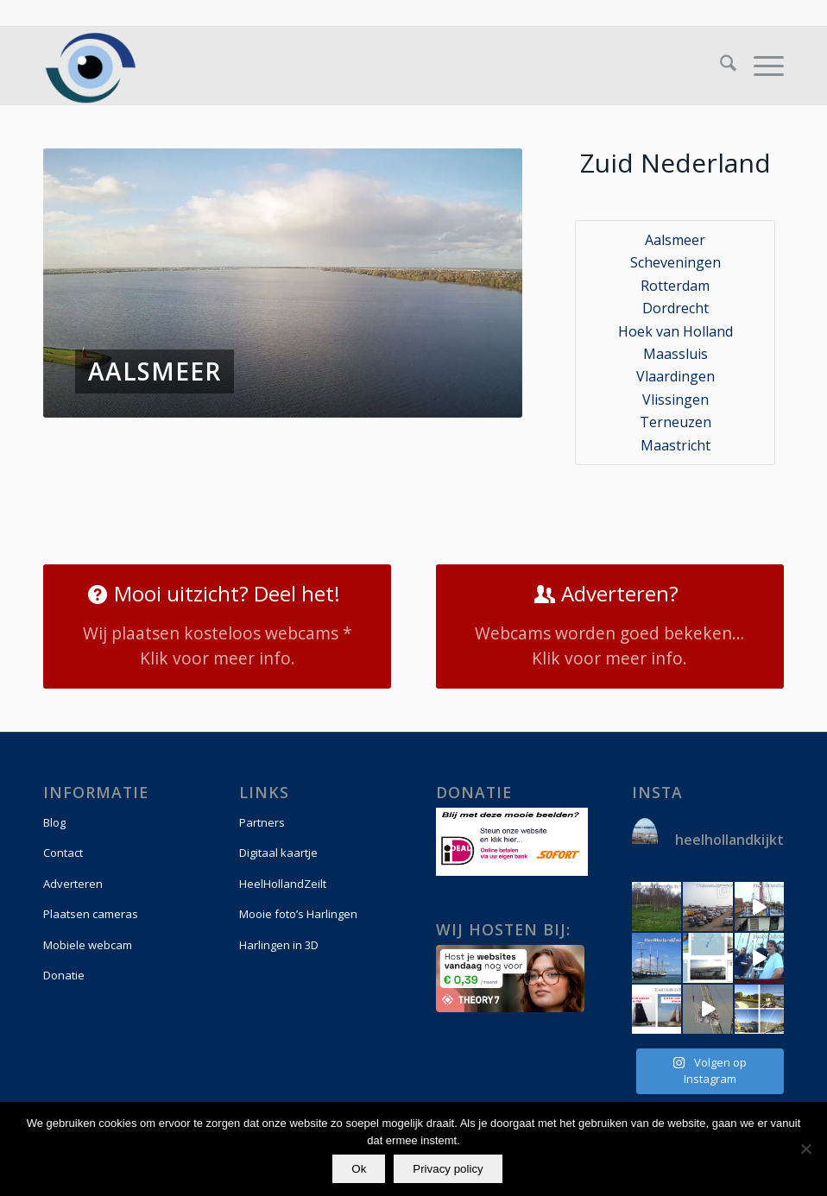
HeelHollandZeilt (282, 883)
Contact (63, 852)
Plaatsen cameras (90, 914)
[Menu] (760, 65)
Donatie (64, 975)
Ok (359, 1168)
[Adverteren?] (610, 626)
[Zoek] (719, 65)
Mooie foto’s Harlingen (298, 914)
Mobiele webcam (87, 945)
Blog (54, 822)
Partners (262, 822)
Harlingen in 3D (279, 945)
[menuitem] (719, 65)
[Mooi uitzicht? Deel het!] (217, 626)
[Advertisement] (282, 478)
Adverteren (73, 883)
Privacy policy (448, 1168)
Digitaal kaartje (278, 852)
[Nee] (805, 1149)
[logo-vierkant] (90, 65)
